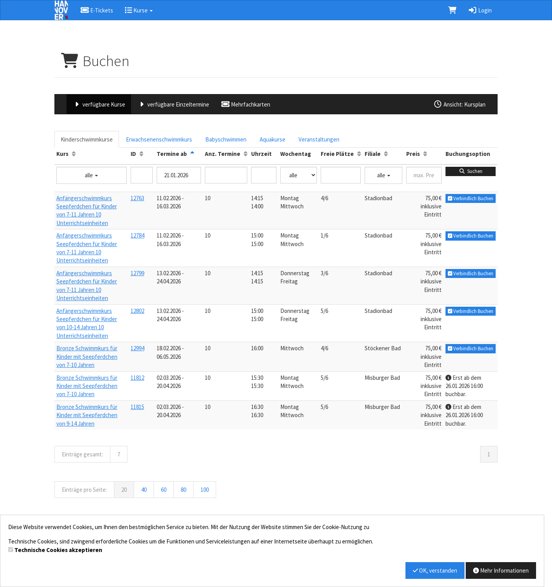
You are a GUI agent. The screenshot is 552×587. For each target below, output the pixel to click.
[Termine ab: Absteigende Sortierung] (192, 153)
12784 (137, 235)
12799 (137, 273)
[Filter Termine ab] (179, 175)
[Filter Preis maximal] (424, 175)
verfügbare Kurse (98, 104)
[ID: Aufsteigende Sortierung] (141, 153)
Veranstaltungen (319, 139)
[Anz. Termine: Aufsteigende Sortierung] (245, 153)
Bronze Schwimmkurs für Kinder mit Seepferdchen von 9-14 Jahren (86, 415)
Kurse (139, 10)
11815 (137, 407)
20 (124, 489)
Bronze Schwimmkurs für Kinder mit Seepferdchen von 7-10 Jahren (86, 356)
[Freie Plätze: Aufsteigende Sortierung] (359, 153)
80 (183, 489)
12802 (137, 310)
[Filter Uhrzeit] (263, 175)
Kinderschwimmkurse (87, 139)
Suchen (470, 171)
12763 (137, 198)
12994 (137, 348)
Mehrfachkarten (245, 104)
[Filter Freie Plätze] (341, 175)
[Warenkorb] (452, 10)
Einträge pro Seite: (84, 489)
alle (91, 175)
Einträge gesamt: (82, 454)
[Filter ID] (142, 175)
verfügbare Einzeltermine (173, 104)
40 (144, 489)
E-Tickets (96, 10)
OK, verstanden (435, 570)
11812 (137, 377)
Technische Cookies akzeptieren (58, 550)
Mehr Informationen (501, 570)
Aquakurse (272, 139)
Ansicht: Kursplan (459, 104)
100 (205, 489)
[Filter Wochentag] (298, 175)
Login (480, 10)
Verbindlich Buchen (470, 198)
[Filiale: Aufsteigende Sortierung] (386, 153)
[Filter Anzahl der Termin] (226, 175)
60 (163, 489)
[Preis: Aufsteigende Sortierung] (425, 153)
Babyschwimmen (225, 139)
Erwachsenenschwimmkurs (159, 139)
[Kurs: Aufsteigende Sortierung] (73, 153)
